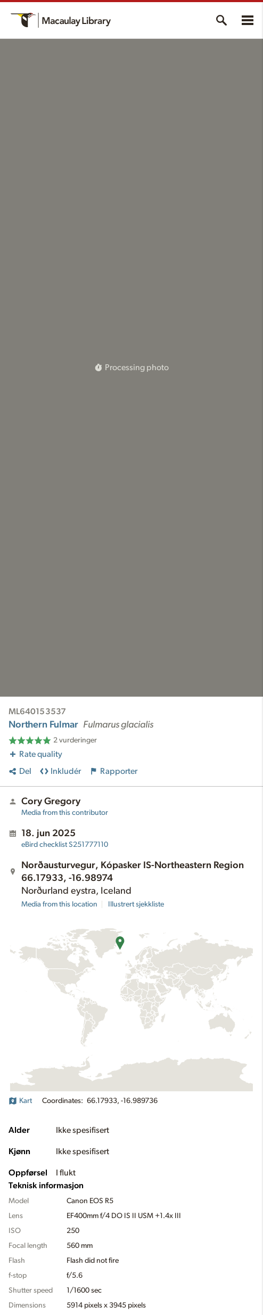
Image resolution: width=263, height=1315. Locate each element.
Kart (20, 1101)
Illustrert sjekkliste (136, 904)
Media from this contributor (64, 812)
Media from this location (59, 904)
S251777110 (64, 844)
